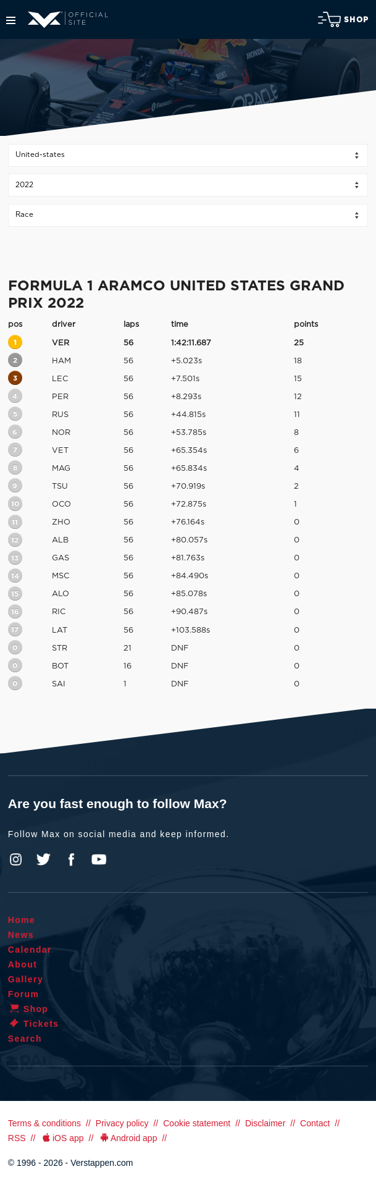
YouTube (99, 859)
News (21, 935)
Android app (127, 1138)
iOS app (61, 1138)
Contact (315, 1123)
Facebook (71, 859)
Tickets (33, 1024)
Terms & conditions (44, 1123)
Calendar (30, 950)
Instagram (16, 859)
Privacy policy (122, 1123)
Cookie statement (196, 1123)
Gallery (25, 979)
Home (22, 920)
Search (25, 1039)
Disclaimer (265, 1123)
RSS (17, 1138)
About (22, 964)
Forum (24, 994)
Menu (10, 20)
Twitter (44, 859)
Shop (343, 19)
